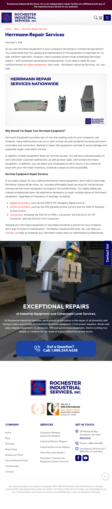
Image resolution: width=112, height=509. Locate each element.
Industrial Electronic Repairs (55, 447)
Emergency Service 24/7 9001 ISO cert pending (93, 450)
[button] (96, 17)
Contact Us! (107, 253)
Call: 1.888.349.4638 (60, 350)
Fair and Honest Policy (16, 460)
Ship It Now (11, 449)
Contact (9, 471)
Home (8, 432)
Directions (85, 437)
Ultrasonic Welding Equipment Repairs (50, 434)
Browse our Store (14, 454)
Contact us (11, 232)
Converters (16, 214)
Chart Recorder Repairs (52, 452)
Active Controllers (20, 206)
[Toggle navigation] (107, 18)
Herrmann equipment (35, 64)
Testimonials (12, 466)
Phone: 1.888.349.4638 (91, 443)
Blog (7, 438)
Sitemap (9, 443)
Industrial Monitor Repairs (53, 441)
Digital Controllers (20, 202)
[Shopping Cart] (100, 17)
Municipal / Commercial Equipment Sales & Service (54, 460)
